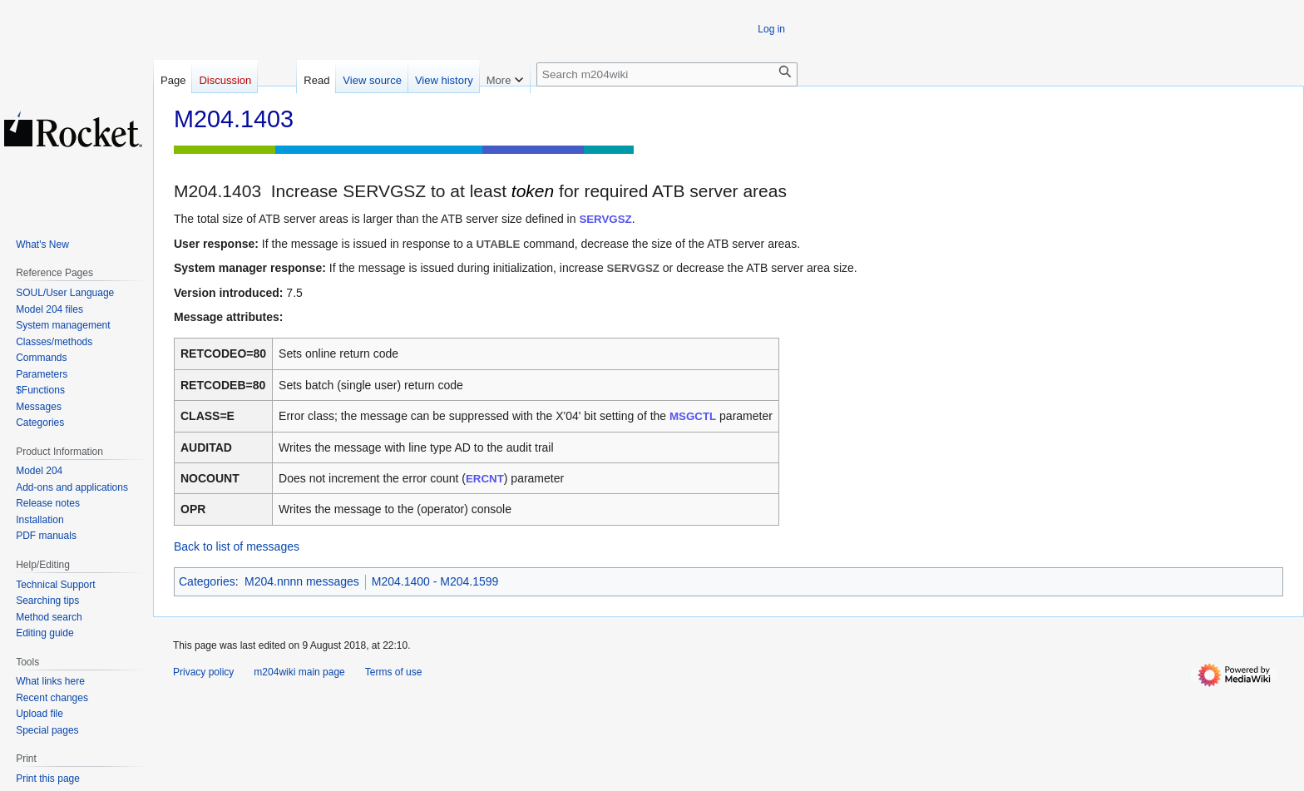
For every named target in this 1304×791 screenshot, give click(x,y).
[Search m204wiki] (667, 74)
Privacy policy (203, 672)
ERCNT (485, 478)
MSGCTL (692, 416)
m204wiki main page (299, 672)
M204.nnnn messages (301, 581)
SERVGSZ (605, 219)
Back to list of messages (236, 546)
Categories (207, 581)
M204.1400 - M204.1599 (435, 581)
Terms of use (393, 672)
